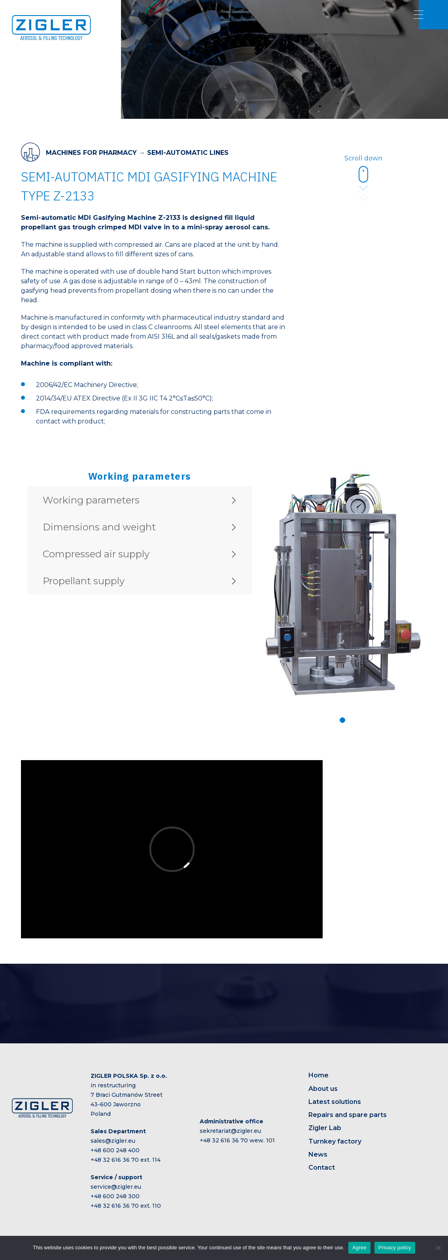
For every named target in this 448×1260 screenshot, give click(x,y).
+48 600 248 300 (115, 1196)
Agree (359, 1247)
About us (323, 1088)
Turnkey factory (334, 1141)
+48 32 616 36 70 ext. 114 (126, 1159)
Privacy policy (394, 1247)
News (317, 1154)
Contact (321, 1167)
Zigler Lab (324, 1128)
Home (318, 1075)
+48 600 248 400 (115, 1150)
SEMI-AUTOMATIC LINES (188, 152)
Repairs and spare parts (347, 1115)
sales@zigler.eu (113, 1140)
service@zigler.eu (116, 1186)
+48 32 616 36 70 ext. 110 (126, 1205)
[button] (342, 720)
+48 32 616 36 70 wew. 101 (237, 1140)
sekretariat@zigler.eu (230, 1130)
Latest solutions (334, 1102)
